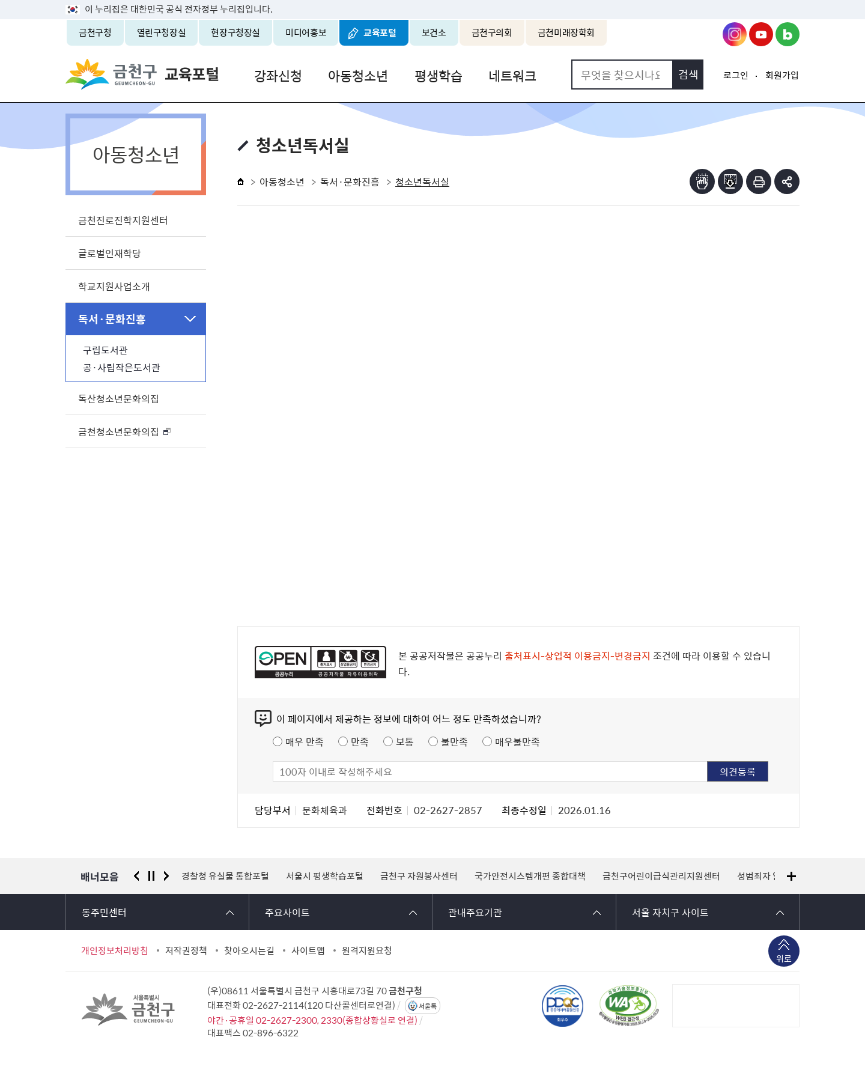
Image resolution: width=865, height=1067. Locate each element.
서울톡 (428, 1006)
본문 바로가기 (432, 0)
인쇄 (758, 181)
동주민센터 (104, 912)
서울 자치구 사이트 (670, 912)
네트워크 (505, 74)
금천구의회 (492, 32)
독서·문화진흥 (112, 319)
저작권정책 (186, 950)
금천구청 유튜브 (761, 34)
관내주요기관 (475, 912)
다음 (166, 876)
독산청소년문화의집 (118, 398)
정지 (151, 876)
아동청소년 (355, 74)
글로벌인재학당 (109, 253)
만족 (360, 741)
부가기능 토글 (787, 181)
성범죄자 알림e (765, 876)
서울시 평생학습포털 (324, 876)
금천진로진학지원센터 (123, 220)
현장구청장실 (235, 32)
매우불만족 (517, 741)
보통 (405, 741)
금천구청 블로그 (787, 34)
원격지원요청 (367, 950)
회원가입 (782, 75)
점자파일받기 (730, 181)
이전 (136, 876)
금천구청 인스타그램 (735, 34)
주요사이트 (287, 912)
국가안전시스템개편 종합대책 (530, 876)
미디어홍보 (305, 32)
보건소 (434, 32)
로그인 (735, 75)
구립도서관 (105, 349)
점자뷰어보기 (702, 181)
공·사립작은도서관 (121, 367)
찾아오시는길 (249, 950)
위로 (784, 959)
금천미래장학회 (566, 32)
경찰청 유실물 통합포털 (225, 876)
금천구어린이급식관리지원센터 (661, 876)
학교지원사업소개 (114, 286)
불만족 (454, 741)
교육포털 (379, 32)
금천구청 (95, 32)
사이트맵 (308, 950)
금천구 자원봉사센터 (419, 876)
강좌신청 (277, 74)
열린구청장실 (161, 32)
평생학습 (433, 74)
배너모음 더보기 (791, 876)
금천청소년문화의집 (118, 431)
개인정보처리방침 (114, 950)
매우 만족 (304, 741)
